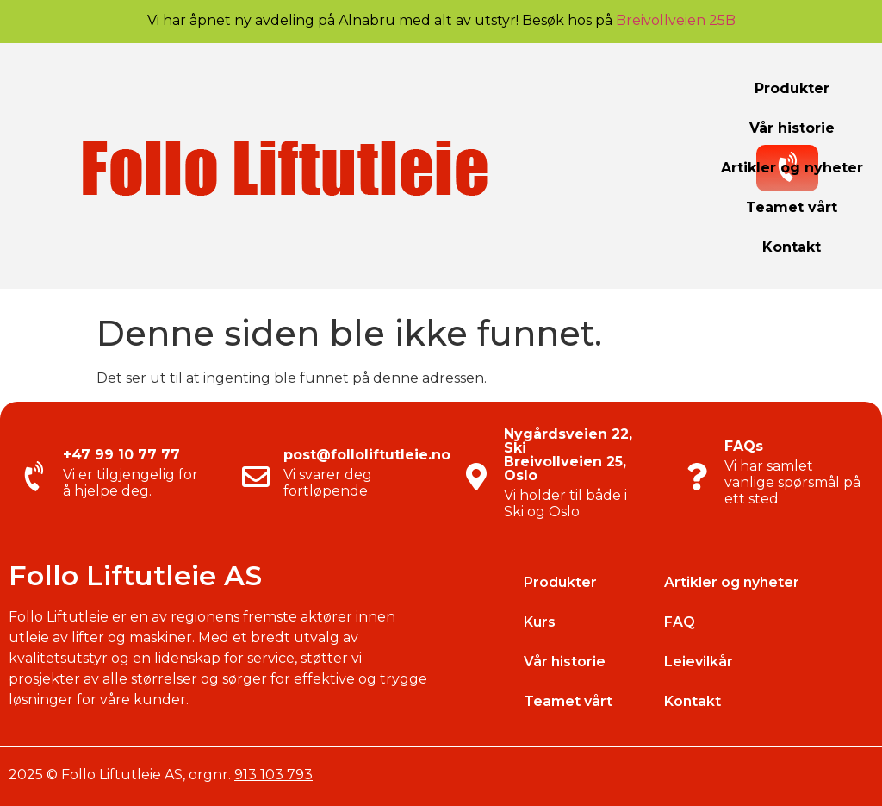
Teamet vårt (791, 207)
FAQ (679, 622)
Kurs (540, 622)
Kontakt (791, 247)
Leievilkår (698, 661)
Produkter (792, 88)
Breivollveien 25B (676, 20)
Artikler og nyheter (792, 167)
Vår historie (792, 128)
